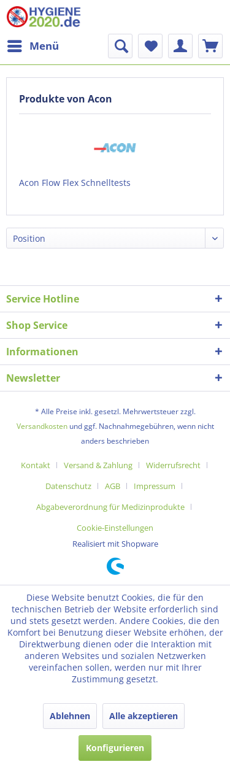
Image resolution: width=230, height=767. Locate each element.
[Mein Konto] (180, 46)
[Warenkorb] (210, 46)
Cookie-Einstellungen (115, 527)
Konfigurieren (115, 748)
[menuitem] (32, 46)
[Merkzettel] (150, 46)
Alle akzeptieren (143, 716)
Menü (33, 44)
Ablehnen (70, 716)
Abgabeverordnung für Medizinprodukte (110, 506)
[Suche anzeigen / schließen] (120, 46)
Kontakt (35, 465)
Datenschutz (68, 485)
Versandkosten (42, 426)
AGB (112, 485)
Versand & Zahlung (98, 465)
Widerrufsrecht (173, 465)
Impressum (154, 485)
